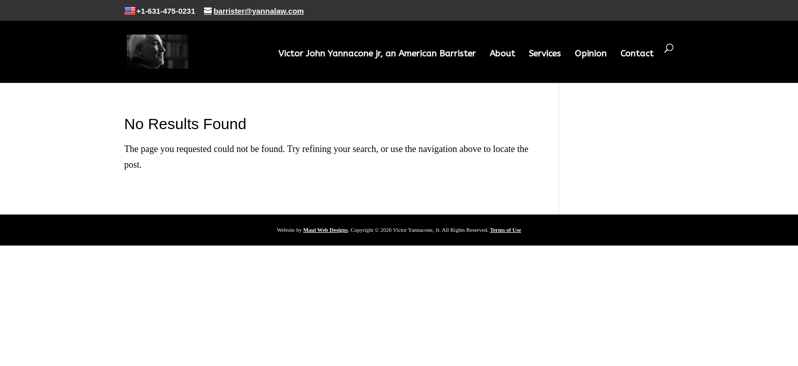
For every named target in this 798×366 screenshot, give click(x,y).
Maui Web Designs (325, 230)
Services (545, 54)
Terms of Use (505, 230)
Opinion (591, 54)
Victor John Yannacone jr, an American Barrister (377, 54)
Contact (636, 54)
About (502, 54)
